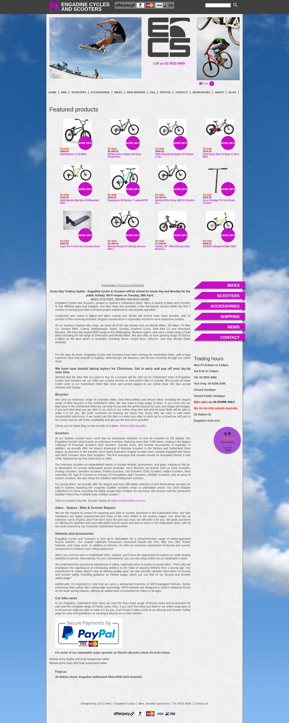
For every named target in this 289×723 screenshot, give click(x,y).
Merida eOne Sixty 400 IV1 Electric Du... (175, 201)
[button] (207, 83)
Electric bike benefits (133, 425)
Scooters (78, 92)
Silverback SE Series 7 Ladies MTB (128, 200)
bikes (233, 285)
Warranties (201, 92)
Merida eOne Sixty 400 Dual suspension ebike (78, 663)
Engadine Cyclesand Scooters (85, 7)
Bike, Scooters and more (153, 703)
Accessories (100, 92)
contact (181, 92)
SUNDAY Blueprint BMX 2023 (219, 246)
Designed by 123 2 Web (96, 703)
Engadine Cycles (124, 703)
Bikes (118, 92)
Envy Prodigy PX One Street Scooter (219, 201)
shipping (230, 316)
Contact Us (201, 703)
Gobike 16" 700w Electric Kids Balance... (172, 247)
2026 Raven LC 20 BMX (73, 154)
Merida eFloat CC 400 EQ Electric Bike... (127, 247)
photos (165, 92)
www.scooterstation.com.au (128, 500)
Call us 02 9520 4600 (169, 63)
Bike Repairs (136, 92)
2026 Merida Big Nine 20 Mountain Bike (79, 201)
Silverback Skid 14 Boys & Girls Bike (221, 155)
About (219, 92)
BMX (64, 92)
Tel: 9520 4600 (182, 703)
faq (152, 92)
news (234, 327)
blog (232, 92)
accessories (225, 306)
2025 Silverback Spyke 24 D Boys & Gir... (174, 155)
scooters (228, 296)
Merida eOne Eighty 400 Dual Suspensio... (124, 155)
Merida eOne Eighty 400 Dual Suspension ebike (79, 659)
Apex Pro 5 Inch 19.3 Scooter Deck (80, 246)
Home (52, 92)
